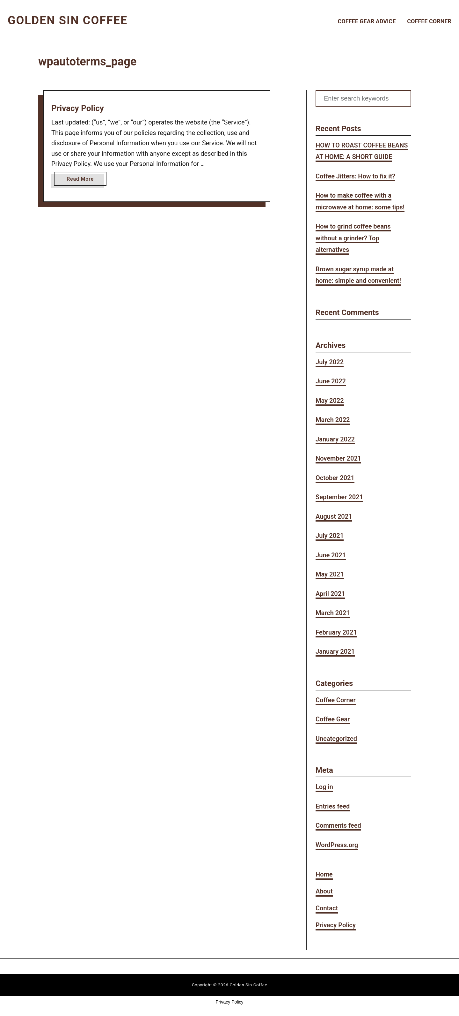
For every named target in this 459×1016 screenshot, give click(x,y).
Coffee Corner (336, 700)
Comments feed (338, 825)
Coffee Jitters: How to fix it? (355, 176)
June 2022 (331, 381)
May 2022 (330, 400)
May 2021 (330, 574)
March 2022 (333, 420)
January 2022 (335, 439)
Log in (324, 787)
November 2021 (338, 458)
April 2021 (330, 594)
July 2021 (330, 535)
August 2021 (334, 516)
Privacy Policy (77, 108)
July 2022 (330, 362)
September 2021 (339, 497)
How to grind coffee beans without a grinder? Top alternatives (353, 237)
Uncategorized (336, 738)
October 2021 (335, 478)
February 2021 (336, 632)
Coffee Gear (333, 719)
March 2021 (333, 613)
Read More (82, 180)
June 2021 (331, 555)
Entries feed (333, 806)
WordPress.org (337, 845)
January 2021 (335, 651)
